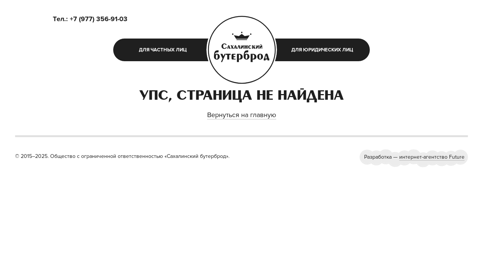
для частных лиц (163, 50)
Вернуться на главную (241, 115)
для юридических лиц (322, 50)
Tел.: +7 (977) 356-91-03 (90, 19)
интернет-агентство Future (432, 157)
